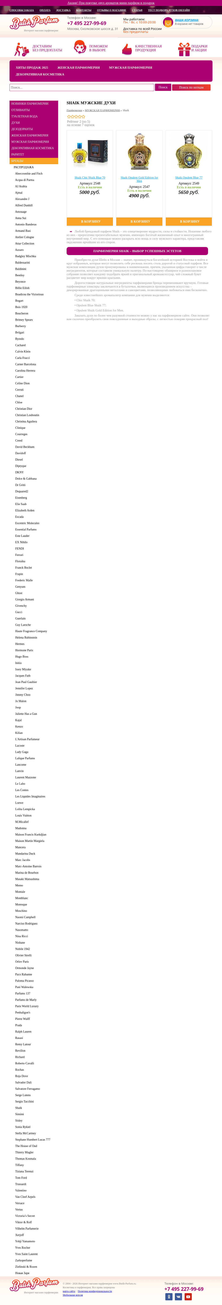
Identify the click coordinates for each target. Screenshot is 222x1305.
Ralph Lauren (23, 1031)
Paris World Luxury (26, 1006)
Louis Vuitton (23, 815)
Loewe (18, 802)
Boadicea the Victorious (29, 294)
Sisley (18, 1120)
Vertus (18, 1209)
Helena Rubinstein (25, 637)
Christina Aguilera (25, 421)
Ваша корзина (186, 20)
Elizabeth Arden (24, 510)
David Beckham (24, 446)
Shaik (18, 1107)
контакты (83, 10)
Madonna (20, 828)
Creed (18, 440)
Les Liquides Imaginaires (29, 796)
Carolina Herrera (24, 370)
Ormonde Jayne (24, 968)
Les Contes (21, 790)
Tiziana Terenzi (23, 1171)
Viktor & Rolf (23, 1222)
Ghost (18, 593)
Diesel (18, 459)
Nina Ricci (21, 936)
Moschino (20, 910)
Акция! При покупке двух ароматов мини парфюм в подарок (111, 3)
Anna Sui (20, 218)
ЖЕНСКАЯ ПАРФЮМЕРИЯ (29, 135)
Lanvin (19, 771)
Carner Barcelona (25, 364)
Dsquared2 (21, 491)
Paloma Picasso (24, 980)
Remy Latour (22, 1044)
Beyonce (20, 281)
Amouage (20, 211)
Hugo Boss (21, 656)
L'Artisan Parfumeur (27, 739)
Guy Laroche (22, 624)
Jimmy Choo (22, 694)
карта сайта (69, 1291)
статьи (137, 10)
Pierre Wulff (22, 1018)
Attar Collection (24, 243)
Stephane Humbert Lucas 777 (32, 1139)
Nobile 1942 (22, 949)
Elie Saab (20, 504)
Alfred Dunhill (23, 205)
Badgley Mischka (25, 256)
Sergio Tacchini (24, 1101)
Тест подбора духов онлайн (169, 10)
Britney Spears (23, 319)
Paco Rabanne (23, 974)
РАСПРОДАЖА (24, 167)
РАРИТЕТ (17, 154)
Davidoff (20, 453)
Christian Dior (23, 408)
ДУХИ (15, 122)
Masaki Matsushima (26, 879)
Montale (19, 891)
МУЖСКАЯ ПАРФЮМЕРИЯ (30, 141)
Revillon (19, 1050)
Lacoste (19, 745)
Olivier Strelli (23, 955)
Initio (18, 663)
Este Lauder (21, 535)
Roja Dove (21, 1076)
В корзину (91, 221)
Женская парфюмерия (78, 67)
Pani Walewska (23, 987)
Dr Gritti (20, 485)
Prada (18, 1025)
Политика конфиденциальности (95, 1291)
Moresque (20, 904)
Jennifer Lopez (23, 688)
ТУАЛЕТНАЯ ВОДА (24, 116)
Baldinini (20, 269)
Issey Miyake (22, 669)
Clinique (19, 427)
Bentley (19, 275)
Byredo (19, 338)
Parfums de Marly (25, 999)
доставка (63, 10)
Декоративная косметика (40, 74)
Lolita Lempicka (24, 809)
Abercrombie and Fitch (28, 173)
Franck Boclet (23, 567)
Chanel (19, 396)
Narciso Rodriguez (25, 923)
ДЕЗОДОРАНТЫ (22, 129)
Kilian (18, 732)
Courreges (20, 434)
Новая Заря (21, 1273)
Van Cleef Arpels (24, 1196)
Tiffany (19, 1165)
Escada (19, 516)
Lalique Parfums (24, 758)
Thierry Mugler (23, 1152)
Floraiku (19, 561)
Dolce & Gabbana (25, 478)
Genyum (19, 586)
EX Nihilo (20, 542)
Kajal (18, 720)
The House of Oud (25, 1146)
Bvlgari (19, 332)
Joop (17, 707)
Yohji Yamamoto (24, 1241)
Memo (18, 885)
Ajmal (18, 192)
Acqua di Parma (24, 180)
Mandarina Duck (24, 853)
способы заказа (22, 10)
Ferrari (18, 555)
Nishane (19, 942)
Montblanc (21, 898)
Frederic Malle (23, 580)
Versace (19, 1203)
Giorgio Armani (24, 599)
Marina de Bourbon (26, 872)
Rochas (19, 1069)
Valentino (20, 1190)
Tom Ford (20, 1177)
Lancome (20, 764)
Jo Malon (20, 701)
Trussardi (20, 1184)
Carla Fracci (22, 358)
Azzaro (19, 249)
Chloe (18, 402)
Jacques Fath (22, 675)
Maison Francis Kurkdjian (30, 834)
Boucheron (21, 313)
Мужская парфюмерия (130, 67)
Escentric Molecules (26, 523)
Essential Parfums (25, 529)
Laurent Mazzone (25, 777)
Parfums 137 (22, 993)
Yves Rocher (22, 1247)
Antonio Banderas (25, 224)
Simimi (19, 1114)
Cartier (18, 377)
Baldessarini (22, 262)
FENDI (19, 548)
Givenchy (20, 605)
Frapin (18, 574)
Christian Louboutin (26, 415)
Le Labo (19, 783)
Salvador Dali (23, 1082)
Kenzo (18, 726)
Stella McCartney (25, 1133)
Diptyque (20, 466)
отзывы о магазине (111, 10)
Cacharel (20, 345)
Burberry (20, 326)
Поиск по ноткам (191, 87)
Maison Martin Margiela (29, 841)
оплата (45, 10)
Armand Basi (22, 230)
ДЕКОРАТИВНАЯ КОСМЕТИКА (32, 148)
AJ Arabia (20, 186)
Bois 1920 (20, 307)
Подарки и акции (199, 48)
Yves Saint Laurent (26, 1254)
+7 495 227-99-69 (86, 23)
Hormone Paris (23, 650)
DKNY (19, 472)
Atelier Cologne (24, 237)
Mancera (20, 847)
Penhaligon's (22, 1012)
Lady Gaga (21, 752)
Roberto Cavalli (24, 1063)
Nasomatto (21, 930)
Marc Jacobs (22, 860)
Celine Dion (22, 383)
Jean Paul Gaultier (25, 682)
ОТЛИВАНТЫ (20, 110)
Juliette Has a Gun (25, 713)
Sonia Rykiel (22, 1127)
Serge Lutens (22, 1095)
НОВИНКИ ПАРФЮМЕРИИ (29, 103)
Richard (19, 1057)
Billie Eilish (21, 288)
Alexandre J (21, 199)
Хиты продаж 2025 (32, 67)
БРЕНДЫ (17, 160)
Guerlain (20, 618)
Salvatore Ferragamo (27, 1088)
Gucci (18, 612)
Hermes (19, 644)
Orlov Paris (21, 961)
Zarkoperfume (23, 1260)
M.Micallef (21, 821)
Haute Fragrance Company (30, 631)
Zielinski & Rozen (25, 1266)
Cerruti (19, 389)
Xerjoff (19, 1235)
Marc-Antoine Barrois (27, 866)
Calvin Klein (22, 351)
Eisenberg (20, 497)
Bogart (18, 300)
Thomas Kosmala (25, 1158)
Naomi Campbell (25, 917)
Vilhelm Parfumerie (26, 1228)
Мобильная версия (73, 1295)
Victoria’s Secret (24, 1216)
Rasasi (18, 1038)
